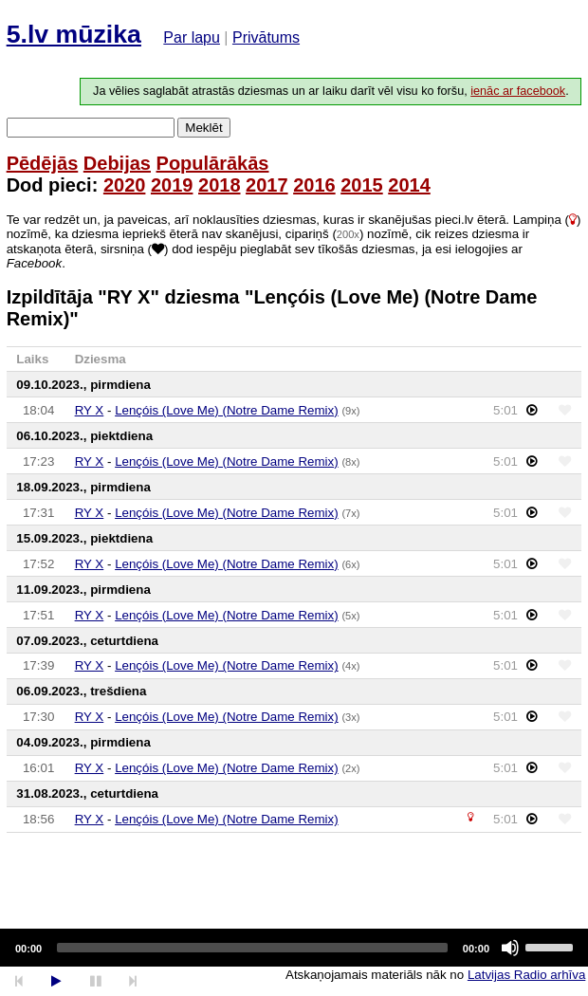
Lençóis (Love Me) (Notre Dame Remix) (227, 410)
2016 (314, 185)
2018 (219, 185)
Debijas (117, 163)
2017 (267, 185)
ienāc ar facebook (517, 91)
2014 (409, 185)
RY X (89, 410)
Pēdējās (43, 163)
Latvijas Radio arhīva (526, 975)
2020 (124, 185)
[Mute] (510, 947)
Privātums (266, 37)
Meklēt (203, 127)
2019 (172, 185)
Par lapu (191, 37)
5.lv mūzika (74, 34)
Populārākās (212, 163)
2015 (361, 185)
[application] (294, 948)
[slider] (252, 947)
